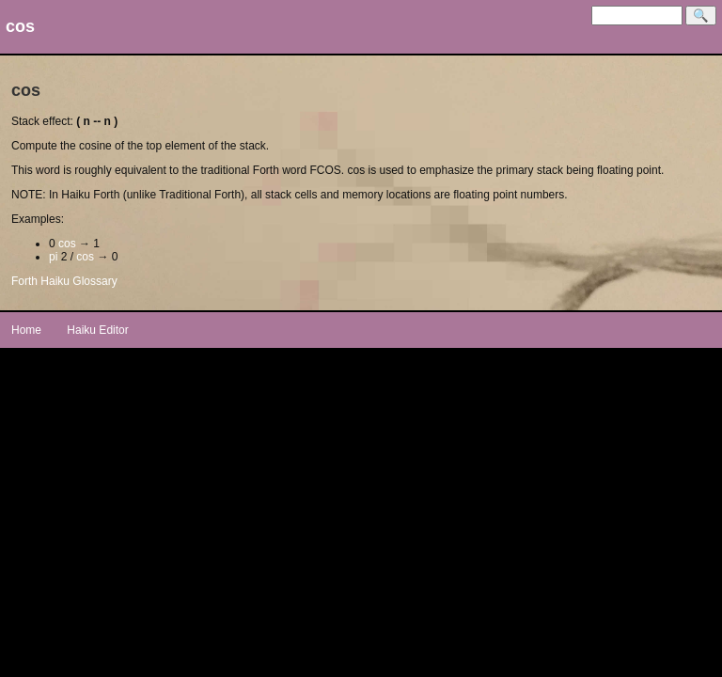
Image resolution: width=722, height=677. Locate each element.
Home (26, 330)
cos (67, 243)
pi (53, 256)
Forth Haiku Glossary (64, 281)
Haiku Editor (97, 330)
